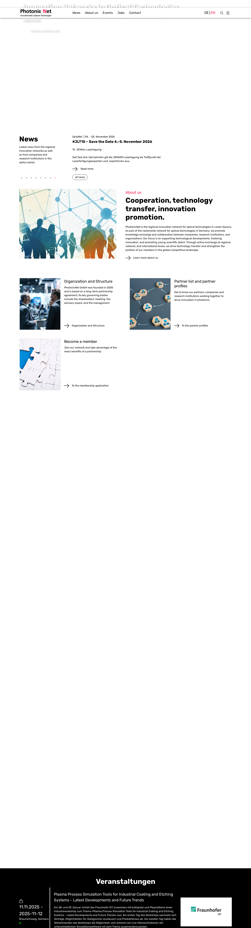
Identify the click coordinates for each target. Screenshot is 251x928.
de (206, 13)
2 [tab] (26, 178)
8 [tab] (55, 178)
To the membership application (90, 385)
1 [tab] (21, 178)
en (213, 13)
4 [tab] (36, 178)
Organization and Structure (88, 325)
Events (108, 13)
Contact (135, 13)
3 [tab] (31, 178)
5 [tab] (40, 178)
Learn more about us (145, 257)
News (76, 13)
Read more (86, 168)
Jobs (121, 13)
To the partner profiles (195, 325)
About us (91, 13)
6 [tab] (45, 178)
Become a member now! (45, 30)
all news (80, 177)
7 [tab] (50, 178)
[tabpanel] (152, 153)
